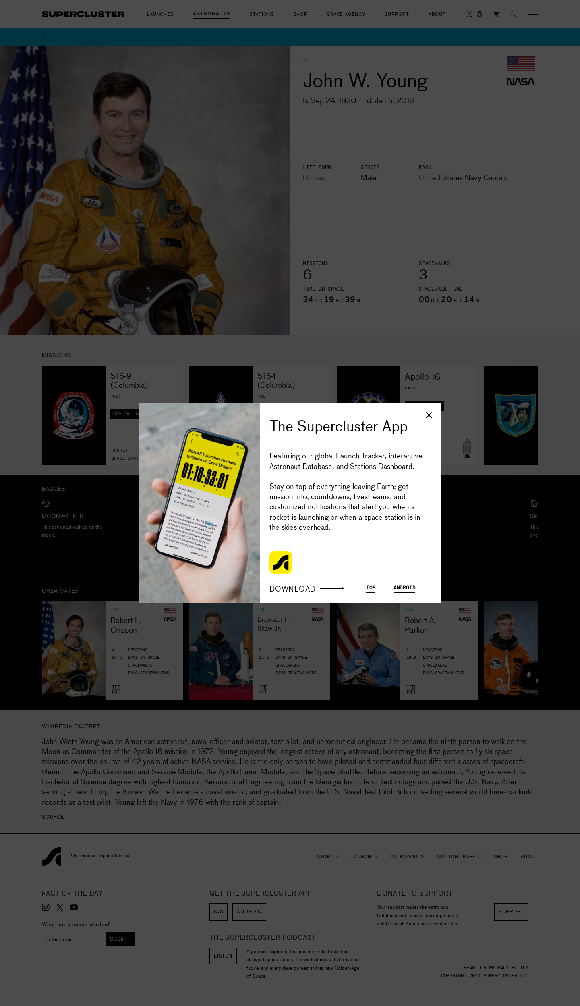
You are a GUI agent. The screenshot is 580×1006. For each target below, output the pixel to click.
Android (405, 588)
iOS (370, 588)
